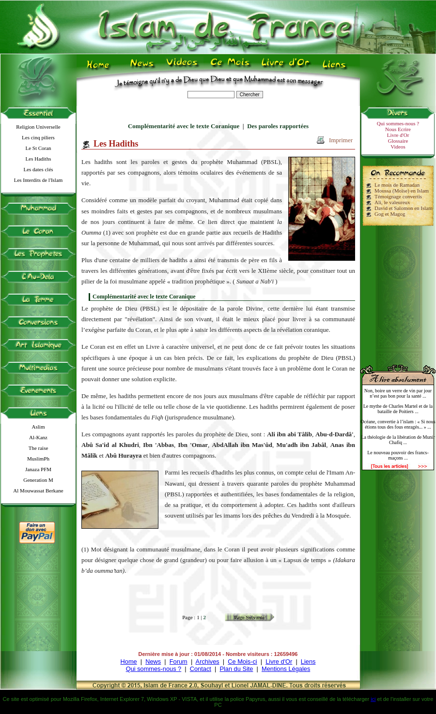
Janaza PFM (38, 469)
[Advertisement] (398, 291)
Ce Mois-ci (242, 661)
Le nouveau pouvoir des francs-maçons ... (398, 455)
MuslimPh (38, 458)
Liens (308, 661)
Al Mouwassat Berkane (38, 490)
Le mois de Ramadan (397, 185)
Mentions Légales (286, 668)
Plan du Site (236, 668)
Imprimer (341, 140)
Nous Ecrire (398, 129)
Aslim (38, 427)
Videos (397, 146)
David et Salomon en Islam (403, 208)
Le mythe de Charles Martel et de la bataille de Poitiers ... (398, 408)
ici (373, 699)
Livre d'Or (398, 135)
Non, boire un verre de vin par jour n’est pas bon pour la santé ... (398, 393)
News (153, 661)
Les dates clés (38, 169)
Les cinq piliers (38, 137)
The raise (38, 448)
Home (129, 661)
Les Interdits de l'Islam (38, 180)
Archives (207, 661)
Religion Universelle (38, 127)
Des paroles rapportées (278, 126)
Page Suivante (249, 617)
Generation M (38, 480)
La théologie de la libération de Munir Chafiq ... (398, 439)
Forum (178, 661)
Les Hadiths (38, 159)
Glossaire (398, 141)
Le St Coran (38, 148)
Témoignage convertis (398, 196)
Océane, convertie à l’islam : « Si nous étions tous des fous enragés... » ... (397, 424)
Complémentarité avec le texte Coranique (183, 126)
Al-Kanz (38, 437)
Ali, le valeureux (392, 202)
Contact (200, 668)
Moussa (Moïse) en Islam (401, 190)
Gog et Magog (389, 214)
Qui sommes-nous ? (398, 123)
